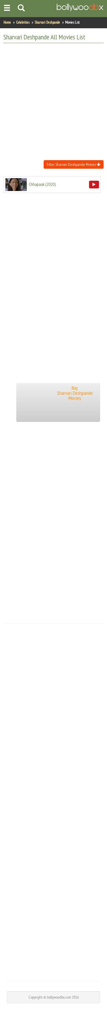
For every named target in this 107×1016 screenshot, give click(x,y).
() (42, 184)
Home (7, 22)
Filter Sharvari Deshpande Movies (73, 164)
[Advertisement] (53, 100)
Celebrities (22, 22)
